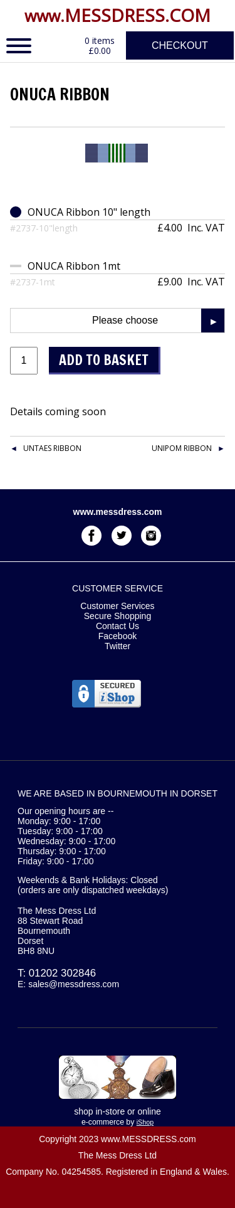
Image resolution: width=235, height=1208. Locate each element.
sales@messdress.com (73, 984)
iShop (145, 1122)
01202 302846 (62, 973)
